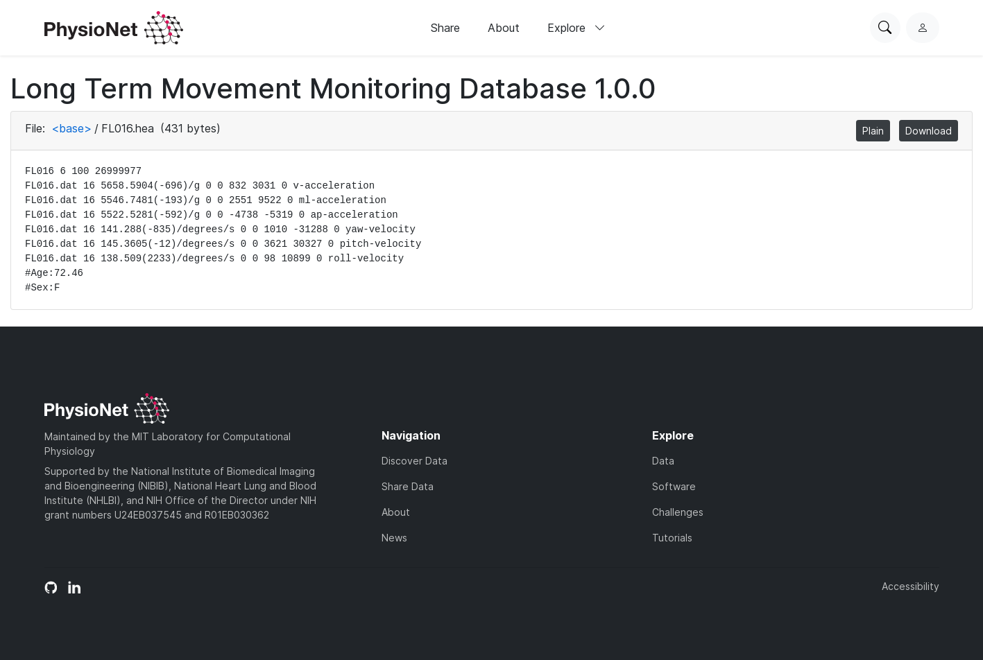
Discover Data (414, 461)
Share (445, 28)
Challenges (677, 512)
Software (674, 486)
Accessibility (910, 586)
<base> (71, 128)
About (504, 28)
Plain (873, 131)
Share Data (408, 486)
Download (928, 131)
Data (663, 461)
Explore (576, 28)
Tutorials (672, 538)
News (394, 538)
